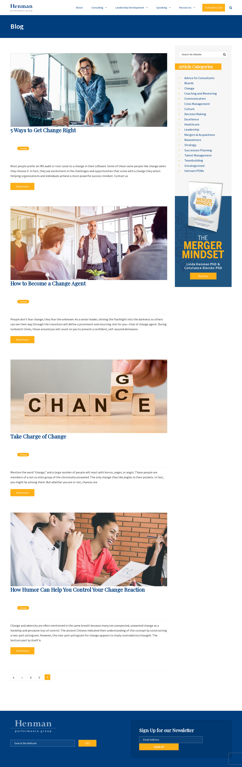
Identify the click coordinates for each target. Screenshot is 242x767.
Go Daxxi (131, 763)
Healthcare (191, 122)
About (79, 7)
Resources (185, 7)
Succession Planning (197, 146)
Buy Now (203, 271)
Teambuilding (193, 156)
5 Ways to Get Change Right (43, 130)
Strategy (190, 142)
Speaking (161, 7)
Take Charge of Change (38, 435)
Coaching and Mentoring (200, 93)
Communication (194, 97)
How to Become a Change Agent (48, 282)
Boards (188, 83)
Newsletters (192, 137)
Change (23, 148)
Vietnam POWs (194, 166)
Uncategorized (193, 161)
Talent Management (197, 151)
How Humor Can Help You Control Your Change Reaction (77, 587)
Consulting (97, 7)
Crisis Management (196, 102)
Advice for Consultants (199, 78)
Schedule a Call (213, 7)
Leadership (191, 127)
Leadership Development (130, 7)
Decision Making (194, 112)
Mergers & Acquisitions (199, 132)
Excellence (191, 117)
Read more (20, 186)
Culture (189, 107)
